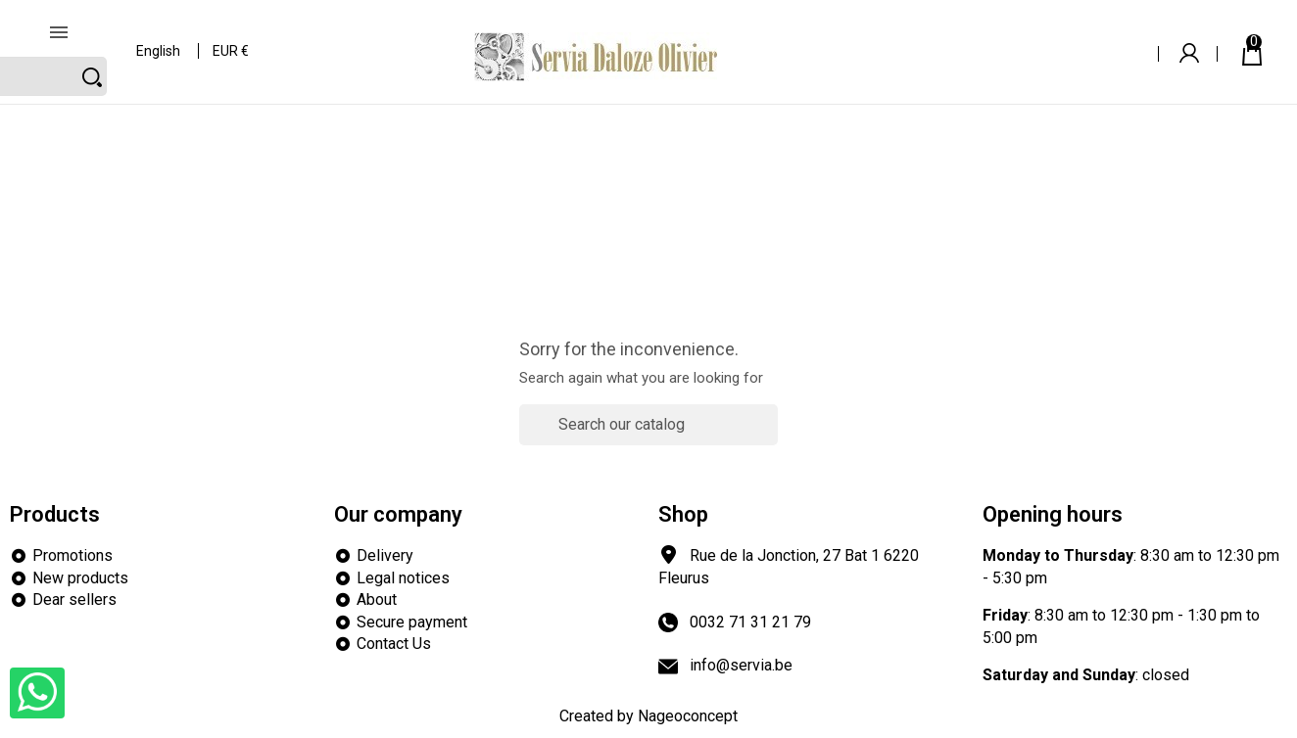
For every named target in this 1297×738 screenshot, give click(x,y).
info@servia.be (741, 665)
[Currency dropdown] (232, 38)
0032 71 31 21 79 (750, 622)
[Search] (1021, 37)
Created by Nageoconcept (648, 716)
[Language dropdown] (159, 38)
